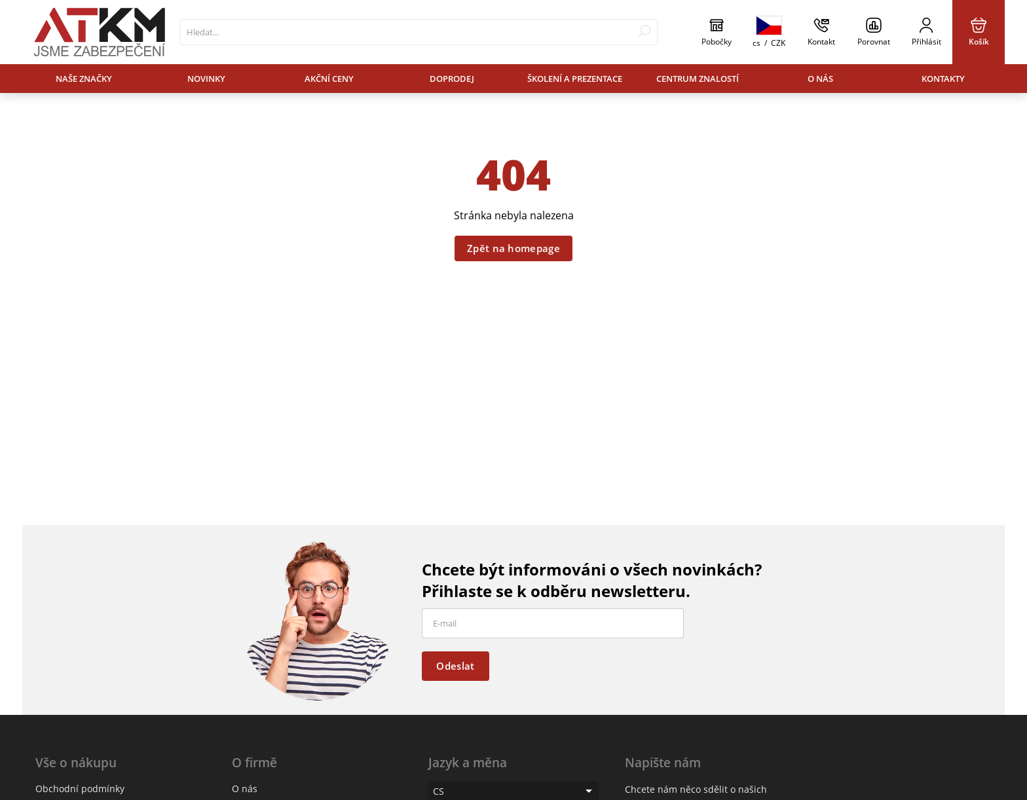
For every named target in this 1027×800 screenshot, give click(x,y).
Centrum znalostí (697, 78)
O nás (820, 78)
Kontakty (943, 78)
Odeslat (455, 665)
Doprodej (452, 78)
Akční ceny (329, 78)
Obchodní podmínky (79, 788)
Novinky (206, 78)
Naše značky (84, 78)
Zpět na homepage (513, 248)
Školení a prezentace (574, 78)
